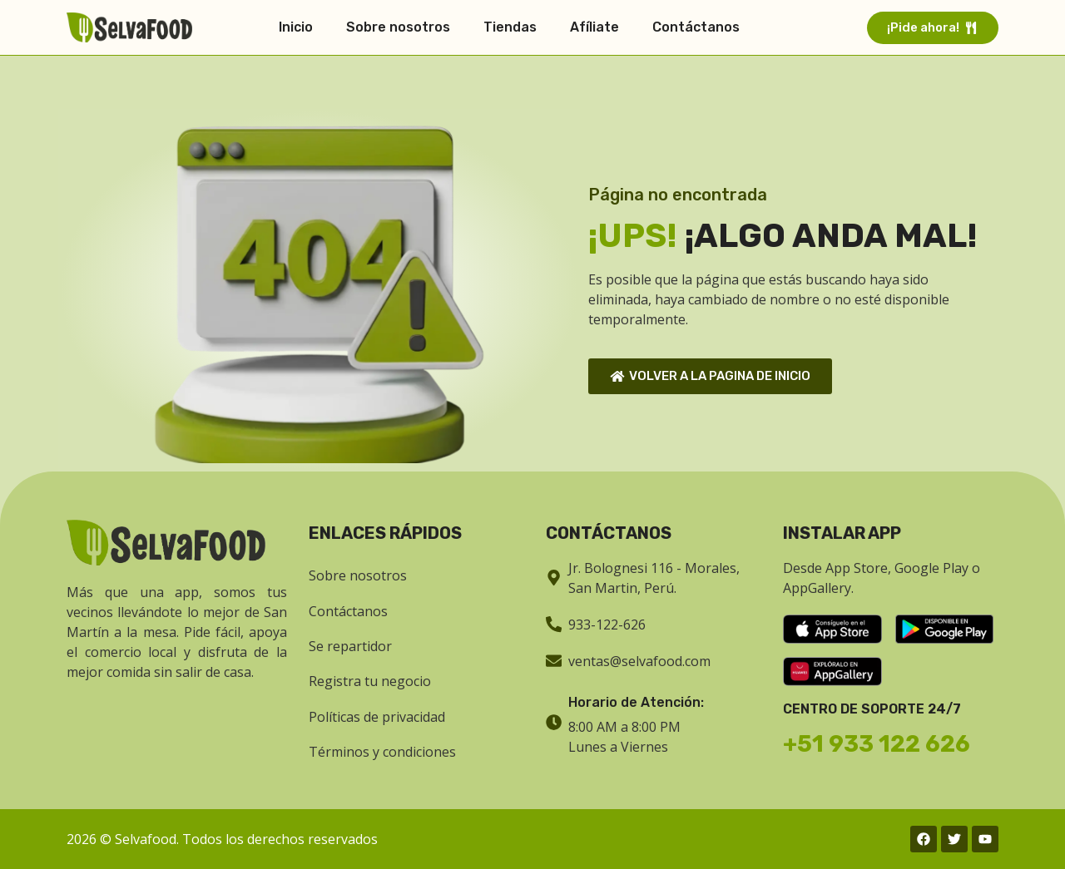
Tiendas (510, 27)
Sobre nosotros (398, 27)
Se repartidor (350, 646)
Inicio (296, 27)
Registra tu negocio (370, 681)
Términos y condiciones (382, 752)
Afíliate (594, 27)
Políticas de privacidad (377, 717)
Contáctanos (696, 27)
